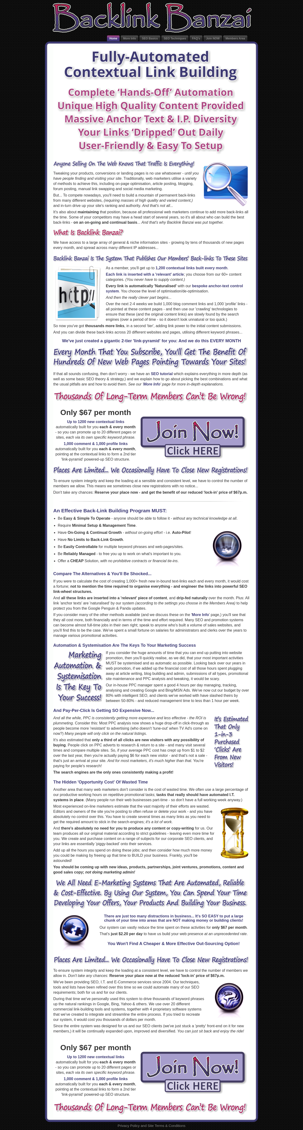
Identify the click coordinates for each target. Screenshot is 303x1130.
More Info (151, 384)
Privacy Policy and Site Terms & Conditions (152, 1126)
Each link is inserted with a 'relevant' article (145, 274)
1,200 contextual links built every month (191, 268)
